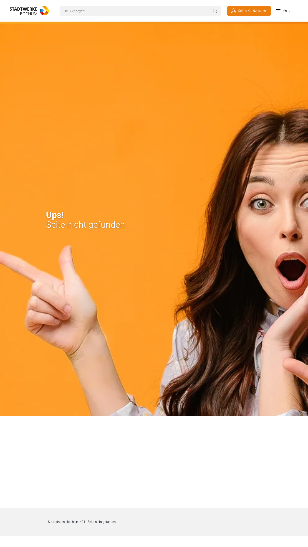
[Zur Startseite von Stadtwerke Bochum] (28, 10)
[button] (280, 11)
